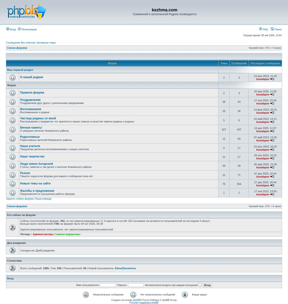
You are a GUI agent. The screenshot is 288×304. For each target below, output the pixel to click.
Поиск (276, 29)
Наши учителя (30, 146)
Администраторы (43, 234)
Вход (11, 29)
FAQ (263, 29)
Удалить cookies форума (19, 198)
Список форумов (17, 48)
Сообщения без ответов (20, 42)
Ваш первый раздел (20, 69)
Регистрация (27, 29)
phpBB (136, 300)
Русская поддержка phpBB (144, 302)
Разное (25, 173)
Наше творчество (32, 156)
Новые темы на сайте (35, 183)
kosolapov (262, 79)
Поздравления (30, 100)
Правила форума (32, 92)
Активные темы (46, 42)
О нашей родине (31, 77)
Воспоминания (30, 109)
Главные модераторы (67, 234)
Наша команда (43, 198)
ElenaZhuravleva (125, 268)
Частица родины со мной (38, 118)
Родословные (30, 137)
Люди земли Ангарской (36, 163)
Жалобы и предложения (37, 190)
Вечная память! (31, 127)
